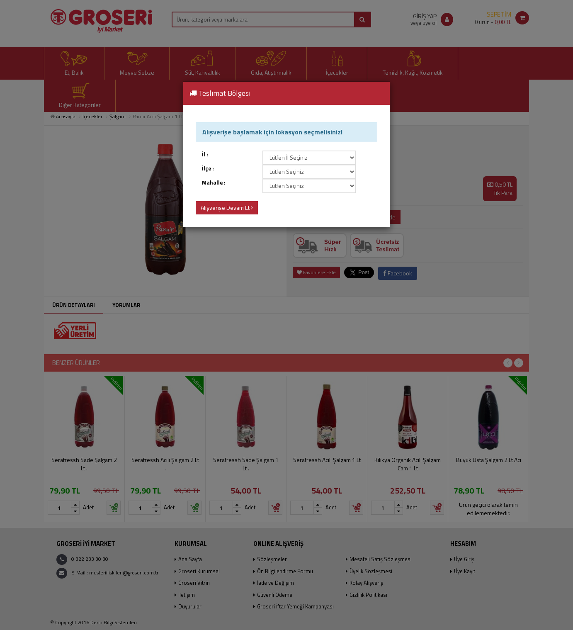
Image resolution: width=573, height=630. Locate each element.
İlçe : (208, 169)
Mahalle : (214, 183)
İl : (205, 154)
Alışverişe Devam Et (227, 207)
